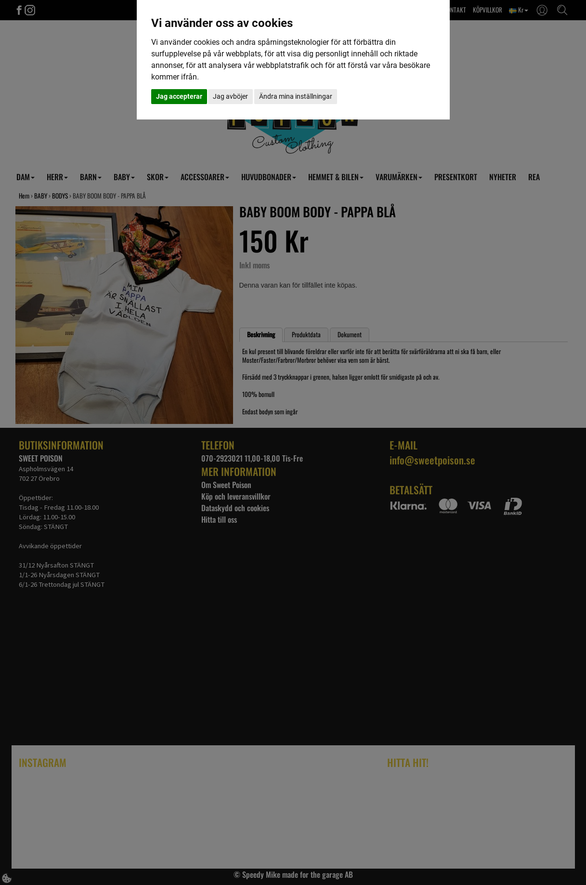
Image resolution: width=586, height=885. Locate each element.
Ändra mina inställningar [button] (295, 96)
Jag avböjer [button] (230, 96)
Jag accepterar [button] (179, 96)
